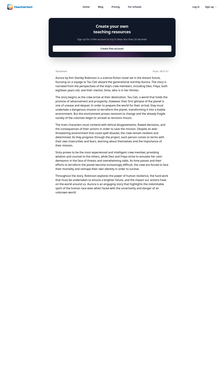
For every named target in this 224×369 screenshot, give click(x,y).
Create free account (111, 48)
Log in (196, 6)
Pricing (116, 6)
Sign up (211, 6)
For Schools (134, 6)
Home (86, 6)
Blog (100, 6)
